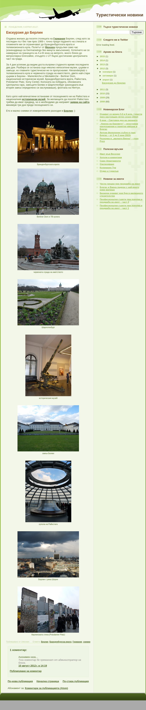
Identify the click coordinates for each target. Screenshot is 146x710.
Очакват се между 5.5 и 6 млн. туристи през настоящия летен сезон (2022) (121, 115)
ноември (108, 72)
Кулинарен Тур (108, 167)
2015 (102, 56)
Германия (59, 38)
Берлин (68, 110)
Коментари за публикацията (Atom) (46, 688)
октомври (108, 75)
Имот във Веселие (110, 154)
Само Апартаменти (110, 161)
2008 (102, 101)
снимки (86, 642)
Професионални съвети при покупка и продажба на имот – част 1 (121, 206)
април (106, 80)
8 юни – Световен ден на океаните (119, 120)
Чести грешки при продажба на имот (120, 184)
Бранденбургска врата (61, 642)
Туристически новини (119, 14)
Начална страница (47, 681)
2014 (102, 60)
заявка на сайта (79, 102)
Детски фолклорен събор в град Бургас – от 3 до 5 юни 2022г (117, 133)
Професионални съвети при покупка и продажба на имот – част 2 (121, 200)
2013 (102, 64)
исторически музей (34, 99)
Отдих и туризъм (109, 171)
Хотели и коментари (111, 157)
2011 (102, 89)
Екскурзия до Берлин (24, 32)
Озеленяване (107, 164)
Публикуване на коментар (25, 671)
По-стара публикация (76, 681)
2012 (102, 68)
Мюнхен (50, 47)
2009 (102, 97)
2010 (102, 93)
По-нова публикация (20, 681)
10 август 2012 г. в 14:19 (32, 665)
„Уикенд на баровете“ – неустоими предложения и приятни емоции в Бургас (119, 126)
